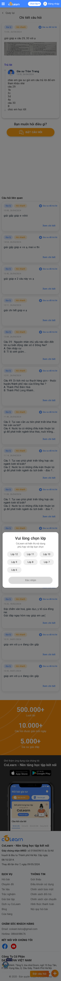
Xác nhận (30, 580)
